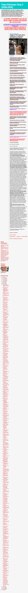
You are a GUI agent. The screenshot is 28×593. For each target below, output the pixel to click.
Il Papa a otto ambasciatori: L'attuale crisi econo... (4, 427)
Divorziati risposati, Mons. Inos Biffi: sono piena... (5, 399)
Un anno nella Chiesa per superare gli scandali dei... (5, 532)
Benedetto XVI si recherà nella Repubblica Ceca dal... (5, 368)
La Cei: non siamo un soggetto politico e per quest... (5, 529)
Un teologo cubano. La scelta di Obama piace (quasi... (5, 430)
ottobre (4, 279)
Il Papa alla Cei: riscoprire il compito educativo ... (5, 506)
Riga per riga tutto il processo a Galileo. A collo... (5, 440)
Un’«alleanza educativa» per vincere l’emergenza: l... (5, 437)
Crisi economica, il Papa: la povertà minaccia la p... (5, 411)
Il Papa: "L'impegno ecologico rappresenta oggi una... (5, 309)
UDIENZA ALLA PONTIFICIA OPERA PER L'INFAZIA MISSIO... (5, 401)
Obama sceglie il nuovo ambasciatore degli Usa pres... (5, 471)
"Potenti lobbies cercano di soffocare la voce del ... (5, 418)
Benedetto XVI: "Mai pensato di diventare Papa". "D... (5, 381)
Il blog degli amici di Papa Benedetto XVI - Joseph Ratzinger (5, 245)
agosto (4, 281)
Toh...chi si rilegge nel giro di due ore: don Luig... (5, 517)
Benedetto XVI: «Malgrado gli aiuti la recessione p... (5, 463)
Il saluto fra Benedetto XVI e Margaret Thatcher (5, 538)
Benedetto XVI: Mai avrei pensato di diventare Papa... (5, 354)
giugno (4, 283)
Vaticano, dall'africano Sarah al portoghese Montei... (5, 362)
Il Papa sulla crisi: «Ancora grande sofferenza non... (5, 499)
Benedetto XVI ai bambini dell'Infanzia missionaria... (5, 371)
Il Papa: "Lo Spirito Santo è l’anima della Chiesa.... (5, 303)
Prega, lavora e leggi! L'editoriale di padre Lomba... (5, 390)
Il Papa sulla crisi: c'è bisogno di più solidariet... (5, 454)
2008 (3, 589)
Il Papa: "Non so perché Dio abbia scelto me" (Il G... (5, 360)
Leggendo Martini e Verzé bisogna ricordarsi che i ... (5, 487)
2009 (3, 277)
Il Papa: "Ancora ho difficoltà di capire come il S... (5, 347)
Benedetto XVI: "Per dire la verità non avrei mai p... (5, 378)
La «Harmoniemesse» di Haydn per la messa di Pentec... (5, 338)
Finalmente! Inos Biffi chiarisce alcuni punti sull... (5, 480)
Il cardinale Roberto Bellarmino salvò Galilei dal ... (5, 473)
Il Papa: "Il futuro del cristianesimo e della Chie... (5, 585)
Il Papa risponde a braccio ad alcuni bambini (5, 397)
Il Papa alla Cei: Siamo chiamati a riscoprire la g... (5, 492)
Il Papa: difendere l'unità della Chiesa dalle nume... (5, 562)
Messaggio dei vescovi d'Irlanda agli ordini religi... (5, 512)
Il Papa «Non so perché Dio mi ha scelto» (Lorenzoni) (5, 349)
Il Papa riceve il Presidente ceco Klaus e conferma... (5, 383)
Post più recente (12, 236)
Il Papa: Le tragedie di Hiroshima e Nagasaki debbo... (5, 312)
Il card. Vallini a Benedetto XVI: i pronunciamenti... (5, 580)
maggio (4, 284)
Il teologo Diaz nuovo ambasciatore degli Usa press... (5, 447)
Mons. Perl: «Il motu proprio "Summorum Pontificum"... (5, 342)
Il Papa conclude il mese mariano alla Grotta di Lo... (5, 366)
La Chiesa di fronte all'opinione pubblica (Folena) (5, 548)
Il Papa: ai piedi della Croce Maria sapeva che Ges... (5, 351)
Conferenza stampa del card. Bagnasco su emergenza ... (5, 416)
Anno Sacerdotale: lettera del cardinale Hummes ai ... (5, 571)
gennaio (4, 588)
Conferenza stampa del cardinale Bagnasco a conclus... (5, 435)
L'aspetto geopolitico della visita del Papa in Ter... (5, 534)
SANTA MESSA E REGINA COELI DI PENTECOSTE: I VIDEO (5, 290)
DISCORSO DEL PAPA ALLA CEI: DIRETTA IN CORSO (5, 508)
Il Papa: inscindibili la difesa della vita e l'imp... (5, 476)
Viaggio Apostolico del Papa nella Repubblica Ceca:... (5, 392)
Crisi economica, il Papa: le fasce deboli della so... (5, 501)
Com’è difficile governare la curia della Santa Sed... (5, 404)
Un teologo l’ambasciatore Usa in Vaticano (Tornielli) (5, 466)
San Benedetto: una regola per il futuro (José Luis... (5, 485)
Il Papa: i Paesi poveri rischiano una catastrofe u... (5, 421)
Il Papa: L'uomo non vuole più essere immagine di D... (5, 317)
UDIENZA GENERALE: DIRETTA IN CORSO (5, 566)
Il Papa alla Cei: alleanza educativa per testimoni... (5, 494)
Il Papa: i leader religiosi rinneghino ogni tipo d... (5, 414)
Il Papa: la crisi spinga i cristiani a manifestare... (5, 489)
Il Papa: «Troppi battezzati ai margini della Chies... (5, 541)
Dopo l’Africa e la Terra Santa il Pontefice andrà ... (5, 328)
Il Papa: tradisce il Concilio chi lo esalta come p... (5, 578)
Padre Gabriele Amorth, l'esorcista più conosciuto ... (5, 568)
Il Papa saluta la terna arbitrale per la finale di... (5, 545)
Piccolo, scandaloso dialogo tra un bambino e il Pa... (5, 288)
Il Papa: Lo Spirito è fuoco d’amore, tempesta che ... (5, 305)
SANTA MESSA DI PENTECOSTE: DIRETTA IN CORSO (5, 332)
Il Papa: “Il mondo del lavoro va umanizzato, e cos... (5, 555)
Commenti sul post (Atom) (17, 238)
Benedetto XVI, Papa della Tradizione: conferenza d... (5, 582)
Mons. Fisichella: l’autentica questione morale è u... (5, 524)
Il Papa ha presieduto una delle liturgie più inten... (5, 286)
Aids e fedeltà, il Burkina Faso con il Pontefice (5, 409)
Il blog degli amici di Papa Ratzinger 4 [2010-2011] (5, 257)
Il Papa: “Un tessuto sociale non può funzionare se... (5, 559)
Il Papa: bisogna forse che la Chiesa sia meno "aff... (5, 322)
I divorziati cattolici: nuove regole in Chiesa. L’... (5, 519)
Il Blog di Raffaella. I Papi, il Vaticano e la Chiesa (5, 247)
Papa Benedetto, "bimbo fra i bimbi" (5, 356)
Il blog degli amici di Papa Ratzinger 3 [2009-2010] (5, 259)
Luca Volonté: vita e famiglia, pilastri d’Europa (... (5, 510)
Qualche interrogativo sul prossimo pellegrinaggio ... (5, 478)
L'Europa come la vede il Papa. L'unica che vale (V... (5, 522)
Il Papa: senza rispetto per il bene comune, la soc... (5, 557)
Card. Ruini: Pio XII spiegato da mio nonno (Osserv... (5, 515)
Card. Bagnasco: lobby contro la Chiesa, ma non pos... (5, 407)
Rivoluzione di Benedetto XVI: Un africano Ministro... (5, 345)
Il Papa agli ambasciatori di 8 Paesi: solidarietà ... (5, 443)
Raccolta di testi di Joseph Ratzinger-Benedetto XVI (5, 253)
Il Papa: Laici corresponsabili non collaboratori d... (5, 536)
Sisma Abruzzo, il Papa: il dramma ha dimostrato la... (5, 496)
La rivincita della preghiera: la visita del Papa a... (5, 450)
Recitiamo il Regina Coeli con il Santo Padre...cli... (5, 307)
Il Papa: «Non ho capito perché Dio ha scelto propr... (5, 385)
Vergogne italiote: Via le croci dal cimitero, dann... (5, 300)
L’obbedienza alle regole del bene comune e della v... (5, 552)
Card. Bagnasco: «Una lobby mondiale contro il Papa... (5, 423)
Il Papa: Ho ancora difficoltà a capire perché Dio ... (5, 358)
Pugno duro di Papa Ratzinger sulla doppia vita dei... (5, 459)
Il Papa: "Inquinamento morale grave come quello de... (5, 315)
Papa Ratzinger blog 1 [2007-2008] (4, 260)
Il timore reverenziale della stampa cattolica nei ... (5, 527)
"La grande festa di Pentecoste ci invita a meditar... (5, 330)
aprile (3, 586)
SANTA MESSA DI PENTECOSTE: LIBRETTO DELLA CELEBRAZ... (5, 325)
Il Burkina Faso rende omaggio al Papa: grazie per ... (5, 425)
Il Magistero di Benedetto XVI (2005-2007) (4, 250)
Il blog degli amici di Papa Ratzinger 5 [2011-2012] (5, 252)
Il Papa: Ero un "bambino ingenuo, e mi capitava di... (5, 376)
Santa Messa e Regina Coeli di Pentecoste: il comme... (5, 293)
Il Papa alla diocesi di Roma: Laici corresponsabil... (5, 564)
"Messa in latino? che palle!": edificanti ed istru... (5, 445)
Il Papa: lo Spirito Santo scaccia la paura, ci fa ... (5, 296)
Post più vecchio (24, 236)
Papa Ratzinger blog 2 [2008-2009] (12, 5)
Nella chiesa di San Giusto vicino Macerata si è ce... (5, 335)
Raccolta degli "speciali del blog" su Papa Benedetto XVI (4, 255)
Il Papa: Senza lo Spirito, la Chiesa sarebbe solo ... (5, 298)
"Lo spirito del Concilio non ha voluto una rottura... (5, 543)
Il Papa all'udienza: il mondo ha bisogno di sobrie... (5, 550)
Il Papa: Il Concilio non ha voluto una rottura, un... (5, 573)
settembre (4, 280)
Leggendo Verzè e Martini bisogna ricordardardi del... (5, 461)
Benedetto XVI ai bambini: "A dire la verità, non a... (5, 374)
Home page (18, 236)
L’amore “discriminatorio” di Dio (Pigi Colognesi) (5, 469)
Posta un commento (13, 234)
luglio (3, 282)
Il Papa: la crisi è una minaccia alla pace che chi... (5, 433)
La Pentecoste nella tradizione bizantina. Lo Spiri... (5, 340)
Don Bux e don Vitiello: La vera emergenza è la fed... (5, 483)
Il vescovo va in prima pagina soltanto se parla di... (5, 575)
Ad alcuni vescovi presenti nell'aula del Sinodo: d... (5, 503)
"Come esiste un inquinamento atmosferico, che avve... (5, 319)
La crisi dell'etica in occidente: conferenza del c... (5, 452)
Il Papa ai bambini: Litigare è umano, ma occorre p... (5, 388)
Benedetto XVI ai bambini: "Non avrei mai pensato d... (5, 394)
